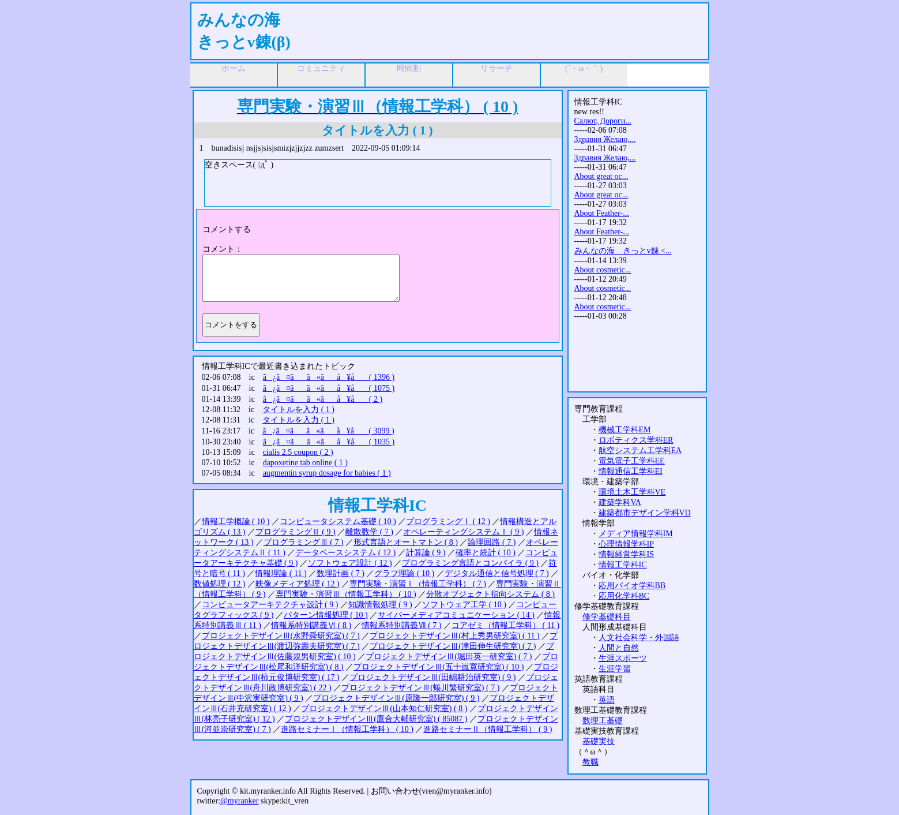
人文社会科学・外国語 (639, 637)
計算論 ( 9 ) (426, 552)
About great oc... (601, 176)
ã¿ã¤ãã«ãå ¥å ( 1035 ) (329, 442)
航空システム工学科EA (640, 450)
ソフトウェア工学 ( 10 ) (464, 604)
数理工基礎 (602, 720)
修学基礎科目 (606, 616)
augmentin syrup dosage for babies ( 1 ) (327, 473)
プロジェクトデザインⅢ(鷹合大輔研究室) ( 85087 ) (376, 719)
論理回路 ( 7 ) (492, 542)
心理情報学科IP (626, 544)
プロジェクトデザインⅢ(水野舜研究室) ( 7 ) (281, 635)
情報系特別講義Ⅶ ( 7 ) (402, 625)
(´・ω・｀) (584, 68)
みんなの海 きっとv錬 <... (623, 250)
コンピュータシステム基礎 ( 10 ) (338, 521)
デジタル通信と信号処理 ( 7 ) (497, 573)
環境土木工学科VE (632, 492)
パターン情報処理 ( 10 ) (326, 615)
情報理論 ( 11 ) (280, 573)
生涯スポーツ (623, 658)
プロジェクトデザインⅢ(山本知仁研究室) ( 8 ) (384, 708)
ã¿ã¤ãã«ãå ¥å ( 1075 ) (329, 388)
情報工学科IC (623, 564)
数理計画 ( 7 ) (340, 573)
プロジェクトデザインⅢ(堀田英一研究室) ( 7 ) (449, 656)
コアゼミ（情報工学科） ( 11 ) (505, 625)
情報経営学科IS (626, 554)
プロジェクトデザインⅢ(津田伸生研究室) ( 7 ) (453, 646)
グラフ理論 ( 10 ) (404, 573)
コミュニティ (321, 68)
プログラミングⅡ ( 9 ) (295, 532)
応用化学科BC (624, 596)
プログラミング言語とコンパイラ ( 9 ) (470, 563)
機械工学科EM (625, 429)
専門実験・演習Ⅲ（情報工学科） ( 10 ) (346, 594)
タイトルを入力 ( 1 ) (298, 409)
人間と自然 (619, 648)
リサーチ (496, 68)
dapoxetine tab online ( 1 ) (305, 462)
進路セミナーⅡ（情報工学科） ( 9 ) (487, 729)
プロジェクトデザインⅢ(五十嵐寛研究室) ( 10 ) (438, 667)
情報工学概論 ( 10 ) (236, 521)
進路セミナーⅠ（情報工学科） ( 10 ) (347, 729)
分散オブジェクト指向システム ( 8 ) (490, 594)
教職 (590, 762)
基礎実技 (598, 741)
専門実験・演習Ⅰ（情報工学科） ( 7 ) (417, 584)
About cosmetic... (602, 270)
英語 (607, 700)
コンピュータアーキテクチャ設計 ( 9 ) (270, 604)
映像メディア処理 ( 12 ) (297, 584)
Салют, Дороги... (602, 121)
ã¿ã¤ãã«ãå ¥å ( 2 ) (323, 399)
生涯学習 (615, 668)
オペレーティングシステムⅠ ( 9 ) (463, 532)
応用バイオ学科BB (632, 585)
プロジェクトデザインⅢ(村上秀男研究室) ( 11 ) (455, 635)
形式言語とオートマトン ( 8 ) (405, 542)
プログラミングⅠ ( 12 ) (448, 521)
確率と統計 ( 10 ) (486, 552)
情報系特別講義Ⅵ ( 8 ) (311, 625)
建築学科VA (620, 502)
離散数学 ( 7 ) (369, 532)
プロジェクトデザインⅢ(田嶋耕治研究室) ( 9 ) (432, 677)
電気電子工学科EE (632, 461)
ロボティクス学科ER (636, 440)
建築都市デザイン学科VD (645, 513)
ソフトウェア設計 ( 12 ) (350, 563)
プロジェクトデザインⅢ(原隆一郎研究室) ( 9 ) (396, 698)
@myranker (239, 801)
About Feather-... (601, 213)
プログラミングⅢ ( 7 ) (304, 542)
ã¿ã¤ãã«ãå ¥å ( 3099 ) (328, 431)
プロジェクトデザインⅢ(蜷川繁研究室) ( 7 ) (420, 687)
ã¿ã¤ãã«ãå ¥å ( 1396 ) (329, 377)
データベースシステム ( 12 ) (345, 552)
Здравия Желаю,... (605, 139)
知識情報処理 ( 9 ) (380, 604)
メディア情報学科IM (636, 533)
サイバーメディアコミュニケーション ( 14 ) (456, 615)
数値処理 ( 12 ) (220, 584)
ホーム (233, 68)
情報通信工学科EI (631, 471)
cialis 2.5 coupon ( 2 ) (298, 452)
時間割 (409, 68)
